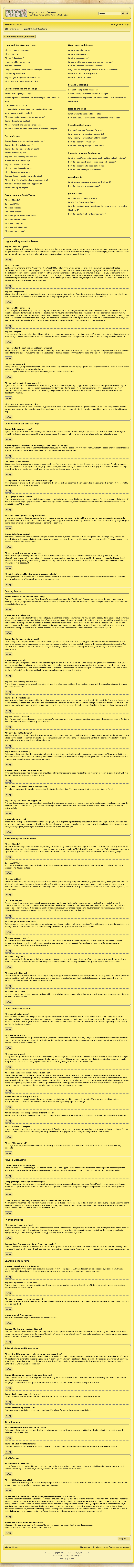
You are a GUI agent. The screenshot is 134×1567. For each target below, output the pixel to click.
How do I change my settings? (18, 94)
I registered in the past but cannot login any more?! (29, 70)
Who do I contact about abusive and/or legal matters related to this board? (98, 208)
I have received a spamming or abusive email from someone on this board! (97, 99)
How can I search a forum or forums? (85, 130)
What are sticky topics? (15, 223)
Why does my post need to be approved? (23, 184)
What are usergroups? (78, 58)
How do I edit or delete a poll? (19, 160)
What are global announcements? (20, 215)
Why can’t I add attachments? (18, 168)
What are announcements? (17, 219)
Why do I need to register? (17, 50)
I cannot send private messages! (83, 90)
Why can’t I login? (13, 66)
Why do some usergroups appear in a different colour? (93, 70)
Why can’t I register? (14, 58)
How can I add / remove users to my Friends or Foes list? (94, 118)
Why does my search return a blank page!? (87, 138)
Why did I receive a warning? (18, 172)
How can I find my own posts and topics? (87, 145)
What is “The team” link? (79, 77)
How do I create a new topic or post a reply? (25, 141)
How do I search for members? (82, 142)
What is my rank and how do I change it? (23, 125)
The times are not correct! (17, 105)
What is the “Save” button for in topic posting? (26, 180)
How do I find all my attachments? (84, 186)
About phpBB (62, 1468)
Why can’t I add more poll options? (21, 156)
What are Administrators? (80, 50)
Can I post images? (13, 212)
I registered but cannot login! (18, 62)
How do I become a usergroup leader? (85, 66)
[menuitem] (20, 24)
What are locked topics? (16, 227)
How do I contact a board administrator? (87, 214)
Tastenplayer (75, 1556)
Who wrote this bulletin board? (82, 198)
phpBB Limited (76, 1466)
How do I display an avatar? (17, 121)
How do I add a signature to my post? (22, 149)
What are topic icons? (15, 231)
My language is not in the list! (18, 113)
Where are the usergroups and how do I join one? (90, 62)
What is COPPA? (12, 54)
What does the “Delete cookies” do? (21, 81)
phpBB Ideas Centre (119, 1482)
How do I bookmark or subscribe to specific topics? (92, 162)
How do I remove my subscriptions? (84, 169)
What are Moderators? (78, 54)
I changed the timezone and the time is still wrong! (28, 109)
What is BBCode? (12, 200)
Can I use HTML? (12, 204)
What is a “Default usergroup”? (82, 73)
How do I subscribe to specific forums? (86, 166)
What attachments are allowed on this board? (89, 182)
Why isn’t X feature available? (82, 202)
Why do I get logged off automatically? (23, 77)
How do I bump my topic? (16, 188)
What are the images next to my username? (25, 117)
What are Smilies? (13, 208)
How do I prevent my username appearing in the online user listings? (32, 99)
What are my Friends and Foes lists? (84, 114)
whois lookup (57, 1501)
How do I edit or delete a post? (19, 145)
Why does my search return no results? (86, 134)
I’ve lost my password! (15, 73)
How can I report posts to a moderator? (23, 176)
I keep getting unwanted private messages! (88, 94)
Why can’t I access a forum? (17, 164)
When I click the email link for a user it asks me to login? (31, 128)
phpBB (18, 504)
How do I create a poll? (15, 153)
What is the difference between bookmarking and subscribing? (97, 158)
